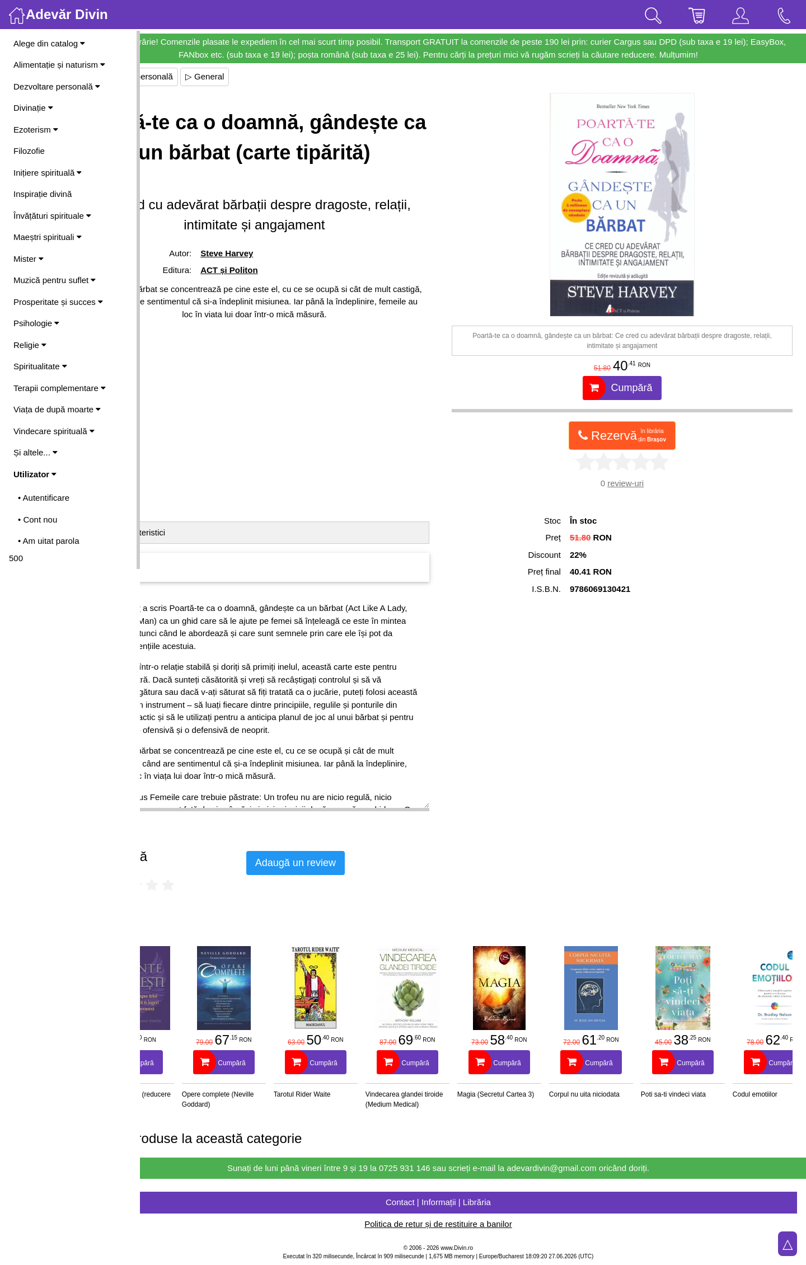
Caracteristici (210, 532)
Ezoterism (35, 129)
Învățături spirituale (52, 215)
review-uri (643, 483)
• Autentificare (43, 497)
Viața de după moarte (57, 409)
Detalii (165, 532)
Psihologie (36, 323)
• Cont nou (37, 519)
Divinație (33, 107)
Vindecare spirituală (54, 431)
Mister (28, 259)
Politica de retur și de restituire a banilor (472, 1224)
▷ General (274, 76)
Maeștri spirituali (47, 237)
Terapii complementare (59, 388)
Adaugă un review (365, 862)
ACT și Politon (287, 300)
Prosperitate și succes (58, 302)
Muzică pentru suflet (54, 280)
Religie (29, 345)
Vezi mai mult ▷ (172, 818)
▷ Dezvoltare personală (198, 76)
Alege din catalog (49, 43)
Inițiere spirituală (47, 172)
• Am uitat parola (48, 540)
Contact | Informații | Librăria (473, 1202)
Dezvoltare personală (56, 86)
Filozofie (29, 151)
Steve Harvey (285, 283)
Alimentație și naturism (59, 64)
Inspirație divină (42, 194)
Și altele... (35, 452)
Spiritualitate (40, 366)
